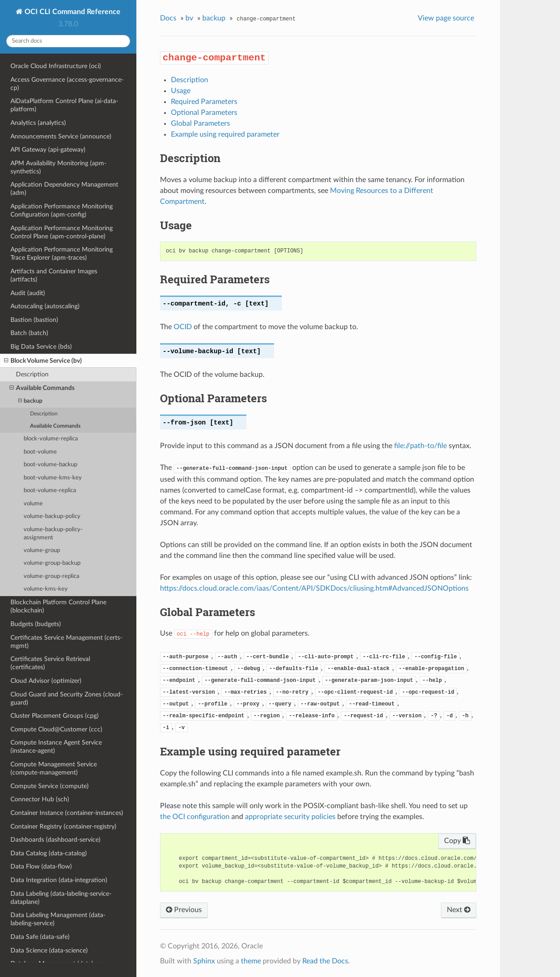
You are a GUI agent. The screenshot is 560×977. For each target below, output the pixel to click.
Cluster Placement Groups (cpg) (54, 715)
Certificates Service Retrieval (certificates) (50, 663)
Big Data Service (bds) (41, 346)
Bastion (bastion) (34, 319)
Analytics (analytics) (38, 122)
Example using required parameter (225, 134)
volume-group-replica (51, 576)
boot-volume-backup (50, 465)
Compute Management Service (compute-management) (53, 768)
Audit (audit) (27, 293)
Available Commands (42, 388)
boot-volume (40, 452)
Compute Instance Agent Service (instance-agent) (56, 746)
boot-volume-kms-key (53, 478)
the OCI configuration (195, 816)
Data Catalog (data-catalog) (48, 853)
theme (251, 961)
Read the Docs (325, 961)
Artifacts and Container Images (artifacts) (53, 275)
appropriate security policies (290, 816)
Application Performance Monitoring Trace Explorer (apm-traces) (61, 253)
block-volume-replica (51, 439)
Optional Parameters (204, 112)
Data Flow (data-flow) (41, 866)
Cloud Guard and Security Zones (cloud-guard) (66, 698)
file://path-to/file (420, 445)
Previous (184, 909)
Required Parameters (204, 101)
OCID (183, 327)
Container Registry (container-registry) (63, 826)
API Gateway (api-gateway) (47, 149)
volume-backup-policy (52, 516)
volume (33, 504)
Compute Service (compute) (49, 786)
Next (458, 909)
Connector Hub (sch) (39, 799)
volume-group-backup (52, 563)
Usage (180, 90)
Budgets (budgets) (35, 624)
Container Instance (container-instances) (66, 812)
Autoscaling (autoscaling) (45, 306)
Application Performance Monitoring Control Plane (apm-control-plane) (61, 232)
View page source (446, 18)
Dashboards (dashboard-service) (55, 839)
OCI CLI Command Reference (71, 11)
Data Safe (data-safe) (40, 936)
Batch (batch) (29, 333)
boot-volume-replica (50, 490)
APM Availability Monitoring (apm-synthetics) (58, 167)
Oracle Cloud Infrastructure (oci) (55, 66)
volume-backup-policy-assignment (53, 534)
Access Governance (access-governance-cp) (67, 83)
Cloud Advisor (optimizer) (45, 680)
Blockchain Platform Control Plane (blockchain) (58, 606)
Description (32, 374)
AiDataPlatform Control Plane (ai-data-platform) (64, 105)
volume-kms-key (46, 589)
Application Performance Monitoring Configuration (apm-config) (61, 210)
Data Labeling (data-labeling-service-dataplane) (60, 897)
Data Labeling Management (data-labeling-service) (57, 919)
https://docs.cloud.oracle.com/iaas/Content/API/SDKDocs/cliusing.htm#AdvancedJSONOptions (314, 588)
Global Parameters (200, 123)
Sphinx (204, 961)
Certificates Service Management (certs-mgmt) (66, 641)
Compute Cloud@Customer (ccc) (56, 729)
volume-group (42, 550)
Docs (168, 18)
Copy (457, 840)
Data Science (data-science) (49, 950)
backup (30, 401)
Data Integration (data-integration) (58, 880)
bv (189, 18)
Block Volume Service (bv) (43, 361)
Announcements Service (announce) (60, 136)
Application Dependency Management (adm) (64, 188)
